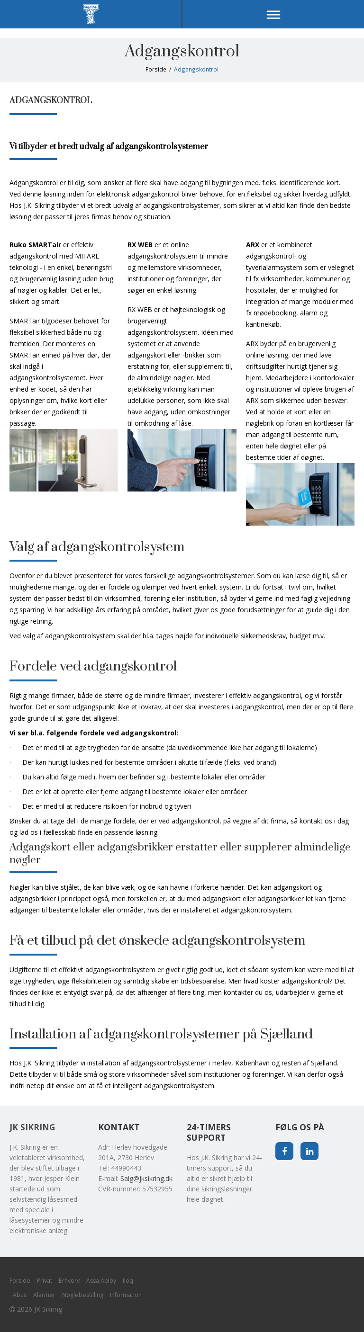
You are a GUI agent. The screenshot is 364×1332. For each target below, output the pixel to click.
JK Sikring (32, 1127)
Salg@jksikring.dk (146, 1178)
